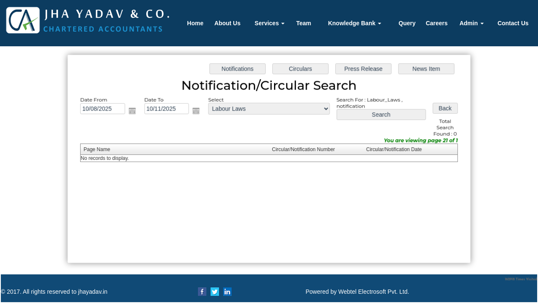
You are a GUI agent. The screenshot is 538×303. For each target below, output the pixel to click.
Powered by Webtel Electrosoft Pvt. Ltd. (357, 291)
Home (195, 23)
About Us (227, 23)
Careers (437, 23)
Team (303, 23)
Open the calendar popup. (134, 111)
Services (270, 23)
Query (406, 23)
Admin (471, 23)
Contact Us (513, 23)
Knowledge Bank (354, 23)
